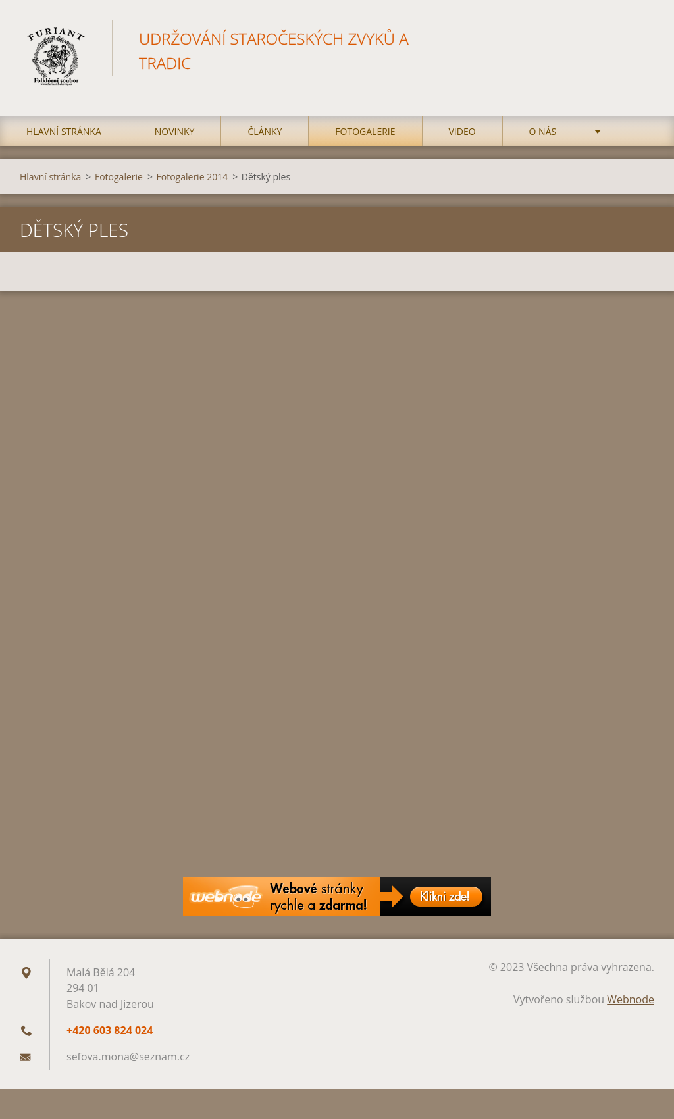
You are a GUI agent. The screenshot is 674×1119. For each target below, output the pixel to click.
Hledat (640, 38)
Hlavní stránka (63, 131)
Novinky (175, 131)
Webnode (630, 999)
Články (264, 131)
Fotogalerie (365, 131)
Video (462, 131)
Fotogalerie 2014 (192, 176)
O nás (543, 131)
